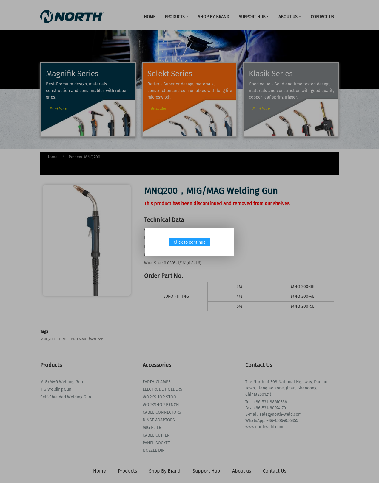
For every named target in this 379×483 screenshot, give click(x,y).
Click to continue (190, 242)
